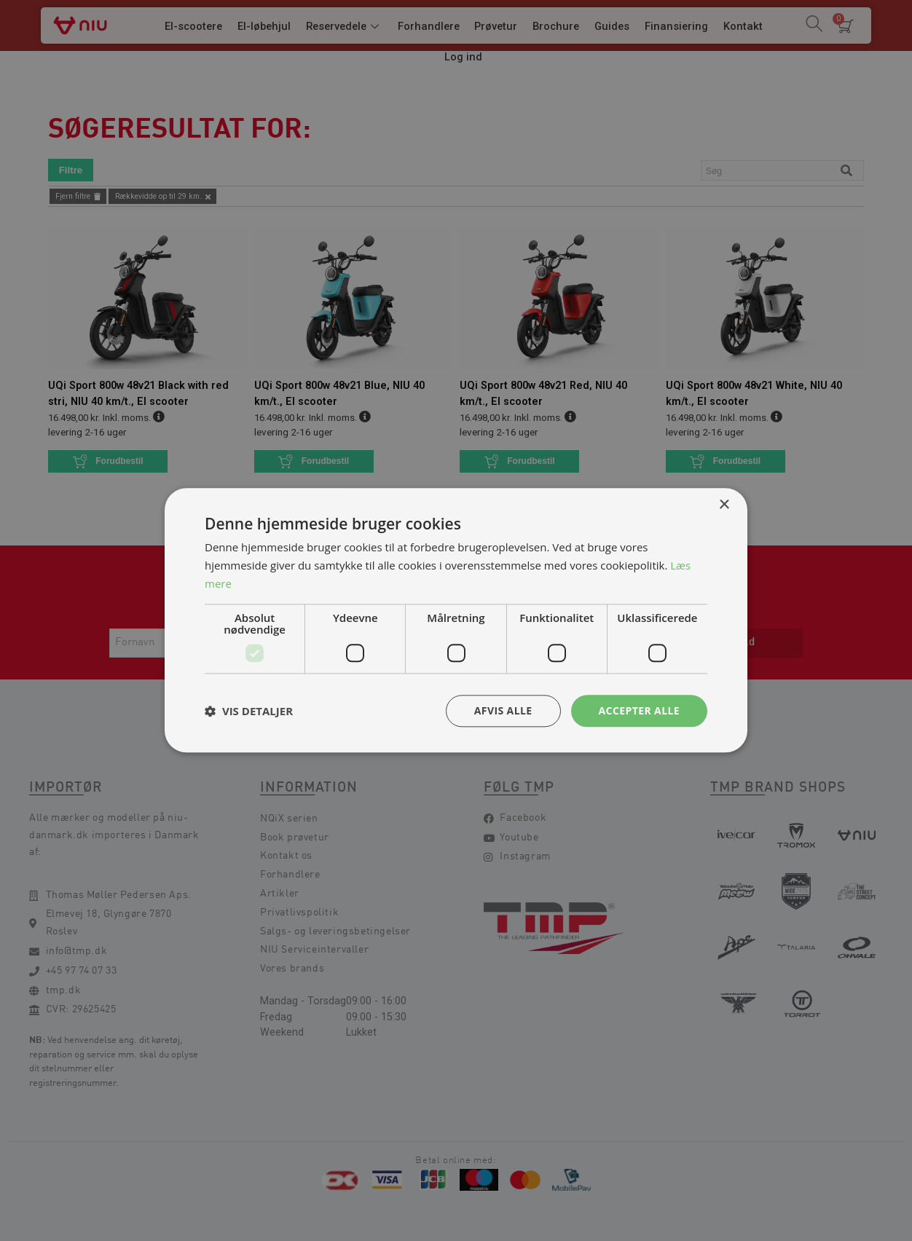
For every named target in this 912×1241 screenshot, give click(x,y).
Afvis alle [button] (503, 710)
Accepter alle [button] (639, 710)
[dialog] (456, 620)
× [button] (723, 505)
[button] (249, 710)
